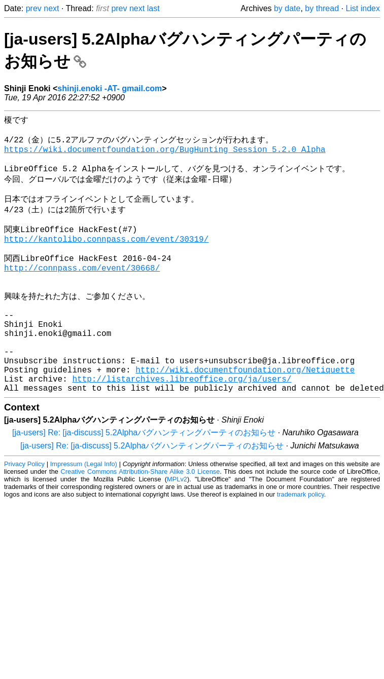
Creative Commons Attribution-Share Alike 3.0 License (140, 521)
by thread (322, 8)
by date (287, 8)
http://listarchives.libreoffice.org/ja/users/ (181, 426)
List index (362, 8)
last (153, 8)
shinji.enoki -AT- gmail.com (109, 88)
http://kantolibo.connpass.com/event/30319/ (106, 257)
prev (34, 8)
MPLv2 (177, 529)
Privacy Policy (24, 513)
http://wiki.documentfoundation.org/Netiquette (245, 415)
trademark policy (300, 544)
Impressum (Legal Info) (83, 513)
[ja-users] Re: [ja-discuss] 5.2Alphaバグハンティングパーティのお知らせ (143, 482)
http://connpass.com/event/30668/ (82, 291)
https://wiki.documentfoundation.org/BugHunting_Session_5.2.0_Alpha (165, 155)
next (51, 8)
